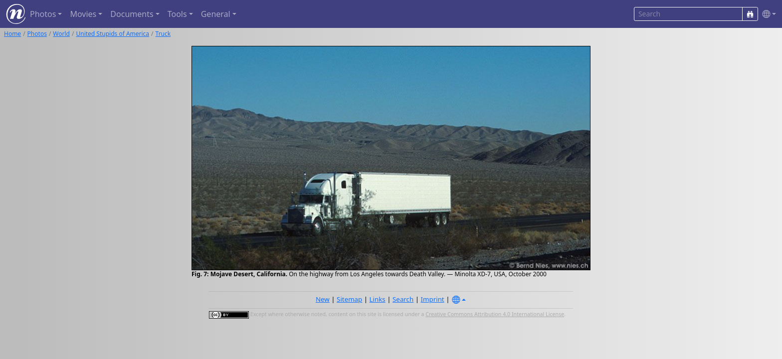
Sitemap (349, 299)
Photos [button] (43, 13)
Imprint (432, 299)
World (61, 33)
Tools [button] (177, 13)
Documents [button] (131, 13)
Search (402, 299)
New (323, 299)
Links (378, 299)
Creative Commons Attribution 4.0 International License (494, 314)
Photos (37, 33)
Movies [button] (83, 13)
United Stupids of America (112, 33)
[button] (767, 14)
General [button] (215, 13)
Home (12, 33)
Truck (163, 33)
